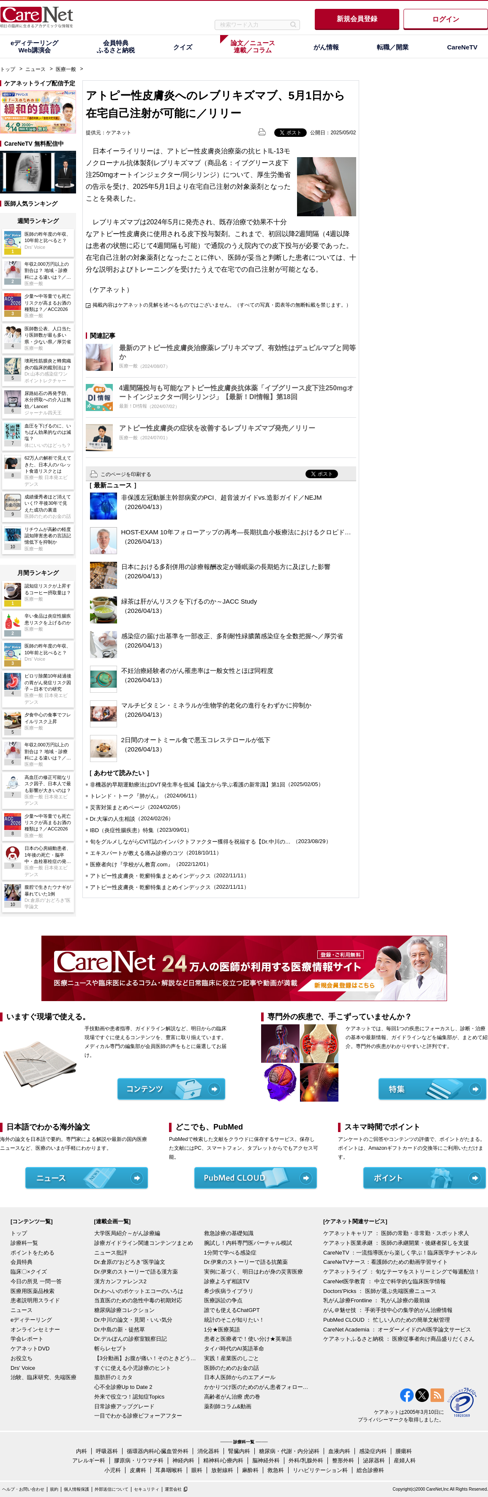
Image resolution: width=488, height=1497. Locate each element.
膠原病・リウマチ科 (139, 1460)
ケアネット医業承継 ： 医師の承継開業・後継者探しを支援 (396, 1243)
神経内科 (183, 1460)
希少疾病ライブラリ (229, 1291)
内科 (81, 1451)
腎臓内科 (239, 1451)
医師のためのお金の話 (231, 1368)
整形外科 (343, 1460)
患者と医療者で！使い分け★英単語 (248, 1339)
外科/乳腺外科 (306, 1460)
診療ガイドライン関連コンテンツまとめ (143, 1243)
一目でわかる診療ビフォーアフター (138, 1416)
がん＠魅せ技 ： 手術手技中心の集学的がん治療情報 (388, 1310)
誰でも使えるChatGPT (232, 1310)
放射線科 (222, 1470)
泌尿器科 (374, 1460)
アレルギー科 (88, 1460)
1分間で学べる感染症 (230, 1252)
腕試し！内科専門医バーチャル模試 (248, 1243)
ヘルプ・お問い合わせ (23, 1489)
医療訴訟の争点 (223, 1300)
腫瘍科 (403, 1451)
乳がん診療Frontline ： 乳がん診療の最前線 (376, 1300)
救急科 (275, 1470)
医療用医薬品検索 (33, 1291)
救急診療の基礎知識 (229, 1233)
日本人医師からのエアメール (239, 1377)
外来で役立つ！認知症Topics (129, 1397)
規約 (54, 1489)
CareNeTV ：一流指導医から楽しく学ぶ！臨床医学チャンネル (400, 1252)
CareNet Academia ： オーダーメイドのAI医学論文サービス (397, 1329)
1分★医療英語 (222, 1329)
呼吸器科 (107, 1451)
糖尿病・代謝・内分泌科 (289, 1451)
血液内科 (339, 1451)
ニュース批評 (110, 1252)
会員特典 (22, 1262)
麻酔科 (250, 1470)
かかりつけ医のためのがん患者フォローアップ (257, 1387)
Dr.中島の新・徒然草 (119, 1329)
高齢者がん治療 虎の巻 (232, 1397)
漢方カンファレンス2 (120, 1281)
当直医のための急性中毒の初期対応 (138, 1300)
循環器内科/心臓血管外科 (158, 1451)
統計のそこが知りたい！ (234, 1320)
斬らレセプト (110, 1348)
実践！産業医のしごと (231, 1358)
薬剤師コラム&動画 (228, 1406)
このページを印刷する (126, 474)
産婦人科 (405, 1460)
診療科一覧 (24, 1243)
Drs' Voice (23, 1368)
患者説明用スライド (35, 1300)
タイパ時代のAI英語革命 (234, 1348)
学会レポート (27, 1339)
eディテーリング (31, 1320)
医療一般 (66, 69)
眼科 (196, 1470)
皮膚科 (138, 1470)
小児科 (112, 1470)
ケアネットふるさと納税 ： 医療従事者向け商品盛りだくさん (398, 1339)
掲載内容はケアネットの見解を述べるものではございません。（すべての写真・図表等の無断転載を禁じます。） (222, 305)
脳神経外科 (266, 1460)
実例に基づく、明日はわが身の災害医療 (253, 1271)
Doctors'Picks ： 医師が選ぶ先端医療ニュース (379, 1291)
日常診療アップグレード (124, 1406)
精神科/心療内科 (223, 1460)
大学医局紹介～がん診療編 (127, 1233)
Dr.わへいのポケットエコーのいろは (139, 1291)
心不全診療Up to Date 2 (123, 1387)
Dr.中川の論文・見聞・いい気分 (133, 1320)
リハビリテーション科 (320, 1470)
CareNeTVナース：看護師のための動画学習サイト (385, 1262)
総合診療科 (370, 1470)
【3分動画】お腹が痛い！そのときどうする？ (147, 1358)
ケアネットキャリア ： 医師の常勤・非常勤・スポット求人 (396, 1233)
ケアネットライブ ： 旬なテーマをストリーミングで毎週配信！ (401, 1271)
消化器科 (208, 1451)
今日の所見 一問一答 (36, 1281)
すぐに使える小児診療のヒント (132, 1368)
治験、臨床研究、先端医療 (43, 1377)
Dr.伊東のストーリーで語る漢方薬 (136, 1271)
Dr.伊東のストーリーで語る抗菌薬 (246, 1262)
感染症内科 (373, 1451)
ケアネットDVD (30, 1348)
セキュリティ (146, 1489)
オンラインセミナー (35, 1329)
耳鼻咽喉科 (169, 1470)
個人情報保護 (76, 1489)
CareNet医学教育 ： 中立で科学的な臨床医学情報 (384, 1281)
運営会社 (173, 1489)
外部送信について (111, 1489)
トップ (7, 69)
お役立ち (22, 1358)
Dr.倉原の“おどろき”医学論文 (129, 1262)
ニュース (35, 69)
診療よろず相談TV (227, 1281)
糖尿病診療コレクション (124, 1310)
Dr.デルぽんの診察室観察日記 (130, 1339)
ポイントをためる (33, 1252)
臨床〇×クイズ (29, 1271)
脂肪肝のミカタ (113, 1377)
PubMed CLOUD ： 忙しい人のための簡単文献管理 (386, 1320)
